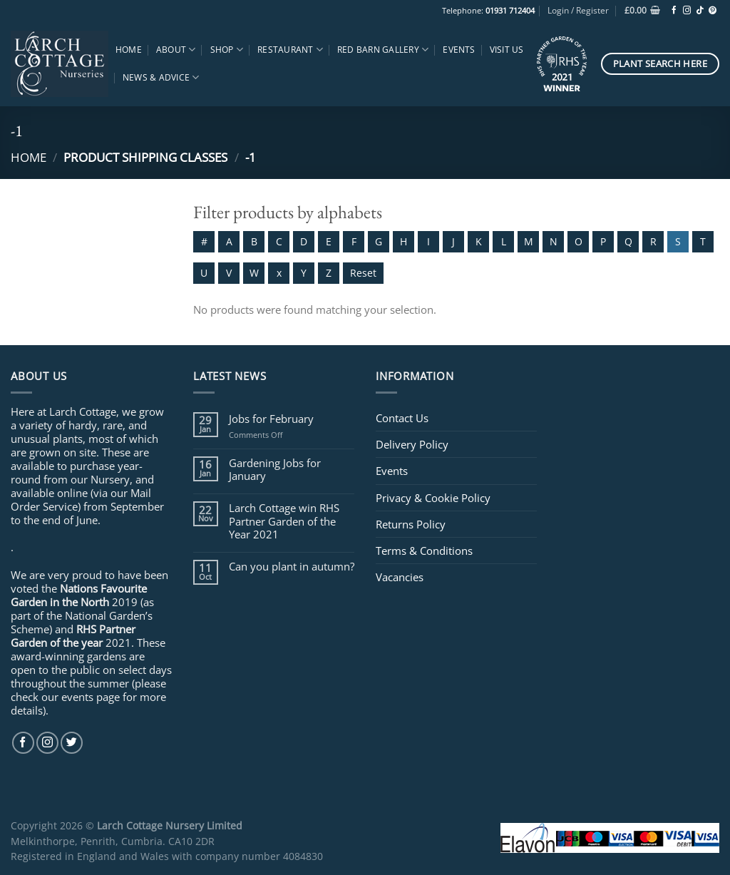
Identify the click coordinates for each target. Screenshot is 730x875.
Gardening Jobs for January (275, 469)
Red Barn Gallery (382, 49)
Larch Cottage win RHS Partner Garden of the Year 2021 (284, 521)
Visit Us (507, 50)
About (176, 49)
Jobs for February (271, 418)
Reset (363, 273)
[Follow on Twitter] (72, 743)
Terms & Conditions (424, 550)
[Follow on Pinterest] (712, 10)
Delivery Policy (412, 444)
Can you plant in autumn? (291, 566)
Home (128, 50)
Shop (226, 49)
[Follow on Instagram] (687, 10)
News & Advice (161, 77)
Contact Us (402, 418)
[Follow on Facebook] (674, 10)
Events (459, 50)
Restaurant (290, 49)
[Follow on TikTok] (700, 10)
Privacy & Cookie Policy (433, 498)
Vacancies (399, 577)
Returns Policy (411, 524)
